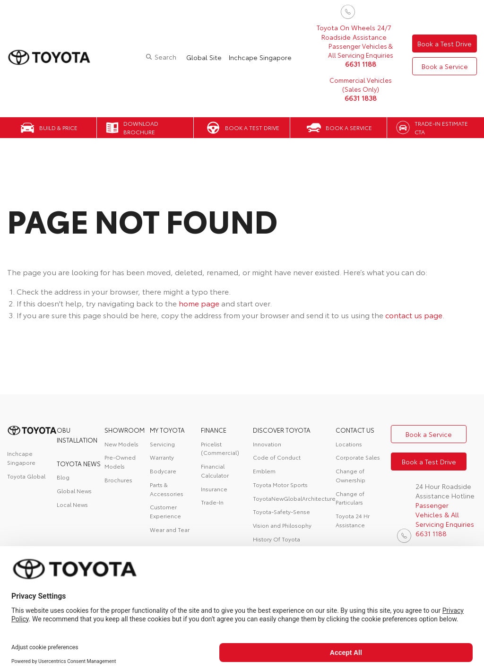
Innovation (267, 444)
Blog (63, 477)
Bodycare (163, 471)
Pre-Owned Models (120, 461)
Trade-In (212, 502)
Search (165, 56)
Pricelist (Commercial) (220, 448)
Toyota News (79, 463)
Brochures (118, 480)
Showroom (124, 430)
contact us (355, 430)
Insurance (214, 489)
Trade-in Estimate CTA (441, 127)
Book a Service (445, 66)
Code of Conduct (277, 457)
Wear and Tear (170, 529)
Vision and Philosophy (282, 525)
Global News (74, 491)
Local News (72, 504)
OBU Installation (77, 435)
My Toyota (167, 430)
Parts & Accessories (166, 488)
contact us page (413, 314)
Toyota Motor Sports (280, 484)
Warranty (162, 457)
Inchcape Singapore (260, 57)
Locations (349, 444)
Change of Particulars (350, 497)
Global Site (204, 57)
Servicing (162, 444)
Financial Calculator (215, 470)
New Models (121, 444)
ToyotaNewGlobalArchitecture (294, 498)
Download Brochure (140, 127)
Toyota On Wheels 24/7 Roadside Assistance (354, 32)
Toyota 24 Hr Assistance (353, 520)
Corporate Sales (358, 457)
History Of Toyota (276, 539)
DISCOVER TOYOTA (282, 430)
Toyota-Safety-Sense (281, 511)
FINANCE (213, 430)
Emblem (264, 471)
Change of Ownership (350, 475)
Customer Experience (165, 511)
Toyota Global (26, 476)
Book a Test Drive (444, 43)
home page (199, 302)
